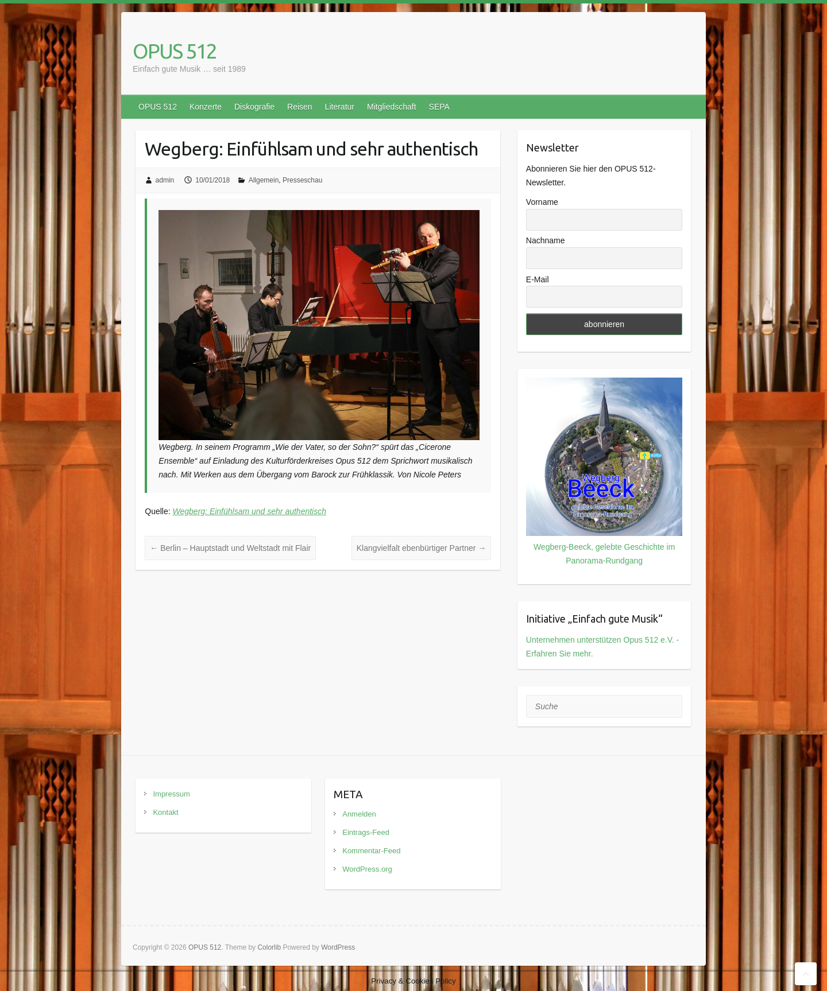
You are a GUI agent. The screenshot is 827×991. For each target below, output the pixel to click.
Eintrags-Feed (365, 832)
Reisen (299, 106)
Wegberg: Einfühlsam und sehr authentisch (249, 511)
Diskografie (254, 106)
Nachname (545, 240)
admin (165, 180)
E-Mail (537, 279)
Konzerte (206, 106)
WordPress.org (367, 869)
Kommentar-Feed (371, 850)
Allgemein (264, 180)
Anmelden (359, 814)
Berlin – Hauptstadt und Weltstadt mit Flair (230, 548)
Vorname (542, 202)
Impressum (171, 794)
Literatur (339, 106)
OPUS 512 (175, 51)
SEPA (439, 106)
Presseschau (302, 180)
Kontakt (165, 812)
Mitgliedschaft (391, 106)
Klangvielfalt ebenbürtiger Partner (421, 548)
